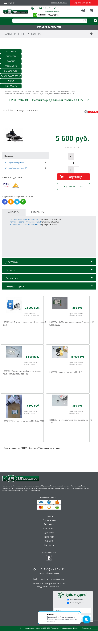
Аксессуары (11, 86)
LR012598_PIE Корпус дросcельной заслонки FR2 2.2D (25, 323)
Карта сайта (86, 628)
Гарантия (49, 536)
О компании (49, 520)
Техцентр (49, 524)
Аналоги (13, 212)
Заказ (11, 81)
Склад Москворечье (14, 162)
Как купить (49, 528)
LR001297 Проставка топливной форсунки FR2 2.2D (70, 421)
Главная (49, 516)
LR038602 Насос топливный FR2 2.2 (65, 372)
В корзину (73, 176)
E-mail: (51, 579)
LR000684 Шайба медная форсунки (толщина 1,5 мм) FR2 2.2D (71, 323)
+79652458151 (53, 14)
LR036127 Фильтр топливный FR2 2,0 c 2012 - (24, 421)
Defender (11, 51)
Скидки (49, 540)
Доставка (49, 262)
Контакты (49, 545)
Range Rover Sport (11, 76)
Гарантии (49, 278)
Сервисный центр (82, 2)
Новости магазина (76, 600)
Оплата (49, 270)
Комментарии (49, 286)
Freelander (11, 66)
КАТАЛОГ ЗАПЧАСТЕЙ (49, 27)
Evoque (11, 61)
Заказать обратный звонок (49, 573)
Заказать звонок (59, 2)
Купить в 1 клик (73, 186)
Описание (38, 212)
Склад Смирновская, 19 (16, 168)
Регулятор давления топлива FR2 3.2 (25, 219)
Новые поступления (77, 603)
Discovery (11, 56)
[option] (26, 135)
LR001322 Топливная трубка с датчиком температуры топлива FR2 (22, 372)
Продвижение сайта (58, 628)
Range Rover (11, 71)
